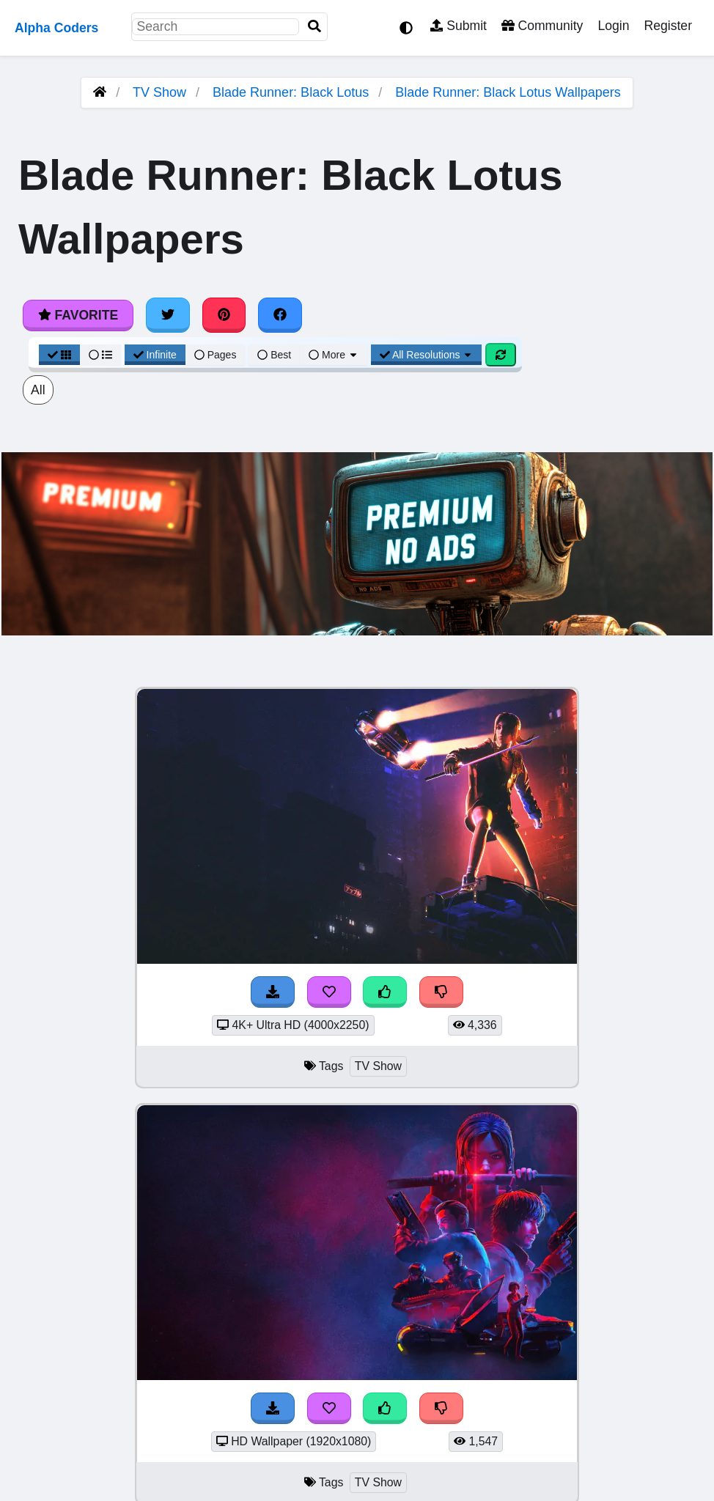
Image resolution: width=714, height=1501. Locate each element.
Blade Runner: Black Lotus (291, 92)
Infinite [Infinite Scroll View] (155, 355)
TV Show (159, 92)
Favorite (78, 315)
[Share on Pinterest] (224, 315)
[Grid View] (59, 354)
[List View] (100, 354)
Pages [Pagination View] (215, 355)
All (38, 390)
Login (613, 25)
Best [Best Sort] (274, 355)
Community (542, 25)
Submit (458, 25)
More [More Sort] (333, 355)
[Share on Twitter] (168, 315)
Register (668, 25)
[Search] (314, 26)
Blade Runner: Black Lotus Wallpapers (508, 92)
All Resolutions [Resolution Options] (427, 355)
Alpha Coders (56, 28)
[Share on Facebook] (280, 315)
